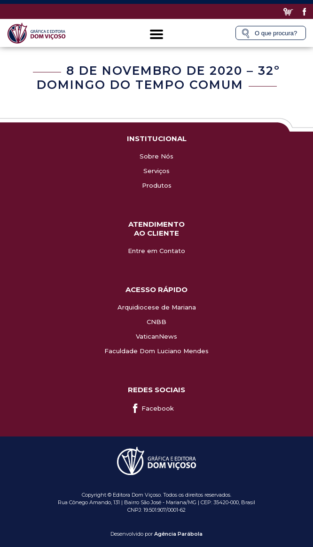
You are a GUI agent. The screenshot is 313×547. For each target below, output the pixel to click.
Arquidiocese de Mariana (156, 307)
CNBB (156, 321)
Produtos (157, 185)
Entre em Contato (156, 250)
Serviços (156, 170)
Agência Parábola (178, 534)
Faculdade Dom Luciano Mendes (156, 351)
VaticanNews (156, 336)
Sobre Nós (156, 156)
